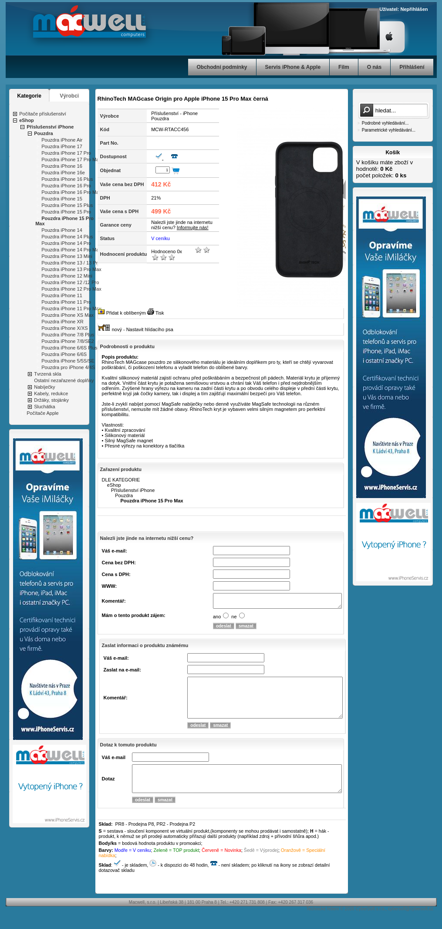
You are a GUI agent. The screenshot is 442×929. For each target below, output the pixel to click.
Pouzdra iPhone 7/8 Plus (67, 334)
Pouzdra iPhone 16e (63, 172)
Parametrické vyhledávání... (388, 130)
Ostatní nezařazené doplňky (64, 380)
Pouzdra (43, 133)
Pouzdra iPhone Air (61, 139)
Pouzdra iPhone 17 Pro (66, 153)
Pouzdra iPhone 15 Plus (67, 205)
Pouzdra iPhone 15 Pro (66, 211)
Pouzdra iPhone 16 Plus (67, 179)
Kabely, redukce (51, 393)
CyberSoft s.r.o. (370, 924)
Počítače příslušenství (42, 113)
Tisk (159, 312)
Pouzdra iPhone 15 (61, 198)
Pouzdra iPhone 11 (61, 295)
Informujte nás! (193, 227)
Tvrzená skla (47, 373)
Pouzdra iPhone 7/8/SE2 (67, 341)
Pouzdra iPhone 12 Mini (66, 275)
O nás (374, 67)
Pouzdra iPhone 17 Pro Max (71, 159)
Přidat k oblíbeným (126, 312)
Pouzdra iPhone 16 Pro (66, 185)
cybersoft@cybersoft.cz (410, 924)
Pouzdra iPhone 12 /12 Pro (70, 282)
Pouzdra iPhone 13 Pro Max (71, 269)
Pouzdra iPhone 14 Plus (67, 236)
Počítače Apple (42, 413)
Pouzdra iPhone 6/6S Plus (69, 347)
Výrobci (69, 96)
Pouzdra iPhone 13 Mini (66, 256)
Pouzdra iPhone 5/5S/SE (67, 360)
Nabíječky (44, 387)
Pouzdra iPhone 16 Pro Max (71, 192)
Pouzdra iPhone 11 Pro (66, 302)
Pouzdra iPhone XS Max (67, 315)
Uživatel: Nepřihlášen (403, 9)
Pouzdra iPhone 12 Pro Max (71, 289)
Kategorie (29, 96)
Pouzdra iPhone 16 (61, 166)
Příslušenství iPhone (50, 126)
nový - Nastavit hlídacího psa (142, 329)
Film (343, 67)
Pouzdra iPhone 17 (61, 146)
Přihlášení (411, 67)
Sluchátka (44, 406)
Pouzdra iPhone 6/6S (64, 354)
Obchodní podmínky (222, 67)
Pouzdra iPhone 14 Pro (66, 243)
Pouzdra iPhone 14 (61, 230)
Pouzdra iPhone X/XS (64, 328)
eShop (26, 120)
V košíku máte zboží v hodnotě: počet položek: (384, 169)
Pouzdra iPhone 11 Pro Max (71, 308)
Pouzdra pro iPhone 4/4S (68, 367)
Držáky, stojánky (51, 400)
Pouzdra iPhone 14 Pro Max (71, 249)
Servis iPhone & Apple (293, 67)
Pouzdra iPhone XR (62, 321)
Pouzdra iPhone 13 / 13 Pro (70, 262)
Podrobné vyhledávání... (385, 123)
